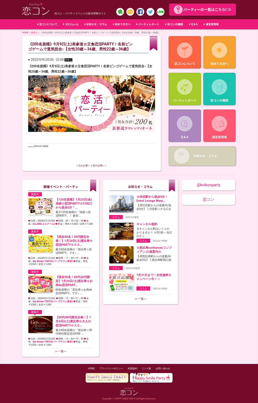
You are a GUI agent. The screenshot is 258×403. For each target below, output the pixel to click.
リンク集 (146, 368)
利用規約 (132, 368)
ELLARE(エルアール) (44, 224)
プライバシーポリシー (111, 368)
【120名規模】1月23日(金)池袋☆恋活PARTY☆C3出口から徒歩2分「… (74, 203)
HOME (25, 32)
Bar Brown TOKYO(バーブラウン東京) (53, 261)
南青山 (34, 32)
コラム (116, 217)
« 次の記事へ (83, 165)
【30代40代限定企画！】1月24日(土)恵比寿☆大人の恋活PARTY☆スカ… (73, 321)
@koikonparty (208, 185)
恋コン (208, 199)
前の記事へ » (99, 165)
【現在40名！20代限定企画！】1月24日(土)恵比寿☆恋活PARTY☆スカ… (74, 241)
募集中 (35, 194)
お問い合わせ (163, 368)
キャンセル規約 (146, 224)
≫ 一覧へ (60, 351)
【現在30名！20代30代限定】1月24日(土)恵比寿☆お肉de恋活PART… (74, 281)
